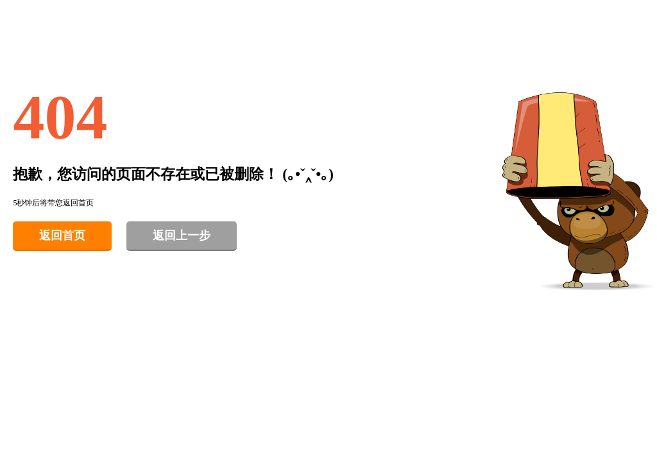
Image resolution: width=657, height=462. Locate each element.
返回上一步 (181, 235)
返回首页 (62, 235)
